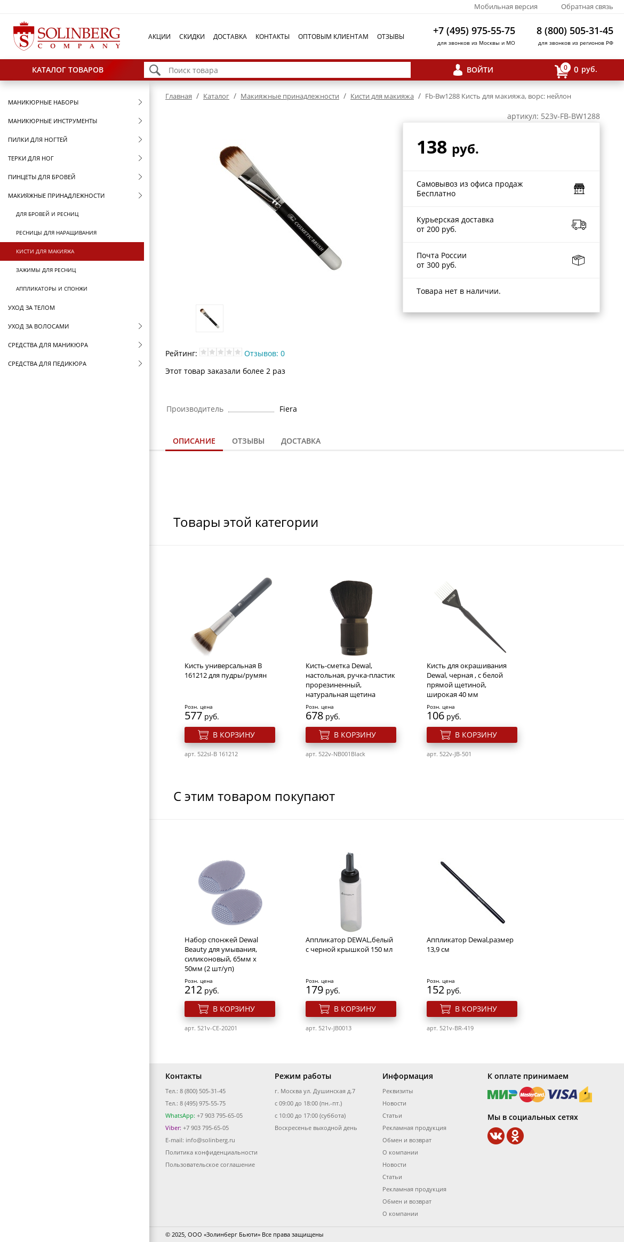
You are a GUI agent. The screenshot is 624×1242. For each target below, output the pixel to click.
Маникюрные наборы (43, 102)
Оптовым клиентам (333, 36)
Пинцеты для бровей (41, 177)
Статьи (392, 1115)
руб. (576, 70)
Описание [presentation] (194, 441)
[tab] (194, 441)
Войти (480, 70)
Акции (159, 36)
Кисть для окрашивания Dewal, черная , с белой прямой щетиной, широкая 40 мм (467, 680)
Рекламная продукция (414, 1128)
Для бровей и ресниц (47, 214)
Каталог (216, 96)
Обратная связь (587, 6)
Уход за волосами (38, 326)
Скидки (192, 36)
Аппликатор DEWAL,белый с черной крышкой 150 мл (349, 944)
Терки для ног (31, 158)
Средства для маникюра (48, 345)
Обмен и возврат (406, 1140)
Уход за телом (31, 307)
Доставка (230, 36)
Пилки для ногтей (37, 139)
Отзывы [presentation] (248, 441)
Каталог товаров (67, 70)
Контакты (272, 36)
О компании (400, 1152)
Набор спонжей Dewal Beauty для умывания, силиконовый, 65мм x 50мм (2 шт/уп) (221, 954)
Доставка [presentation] (301, 441)
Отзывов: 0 (264, 353)
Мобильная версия (506, 6)
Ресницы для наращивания (56, 232)
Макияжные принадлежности (56, 195)
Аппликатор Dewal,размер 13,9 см (470, 944)
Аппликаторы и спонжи (51, 288)
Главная (178, 96)
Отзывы (390, 36)
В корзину (234, 735)
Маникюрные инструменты (52, 121)
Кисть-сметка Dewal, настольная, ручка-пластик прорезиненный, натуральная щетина (350, 680)
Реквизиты (397, 1091)
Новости (394, 1103)
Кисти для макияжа (45, 251)
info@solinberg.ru (210, 1140)
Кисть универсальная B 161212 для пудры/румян (226, 670)
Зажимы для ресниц (46, 270)
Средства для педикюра (47, 363)
